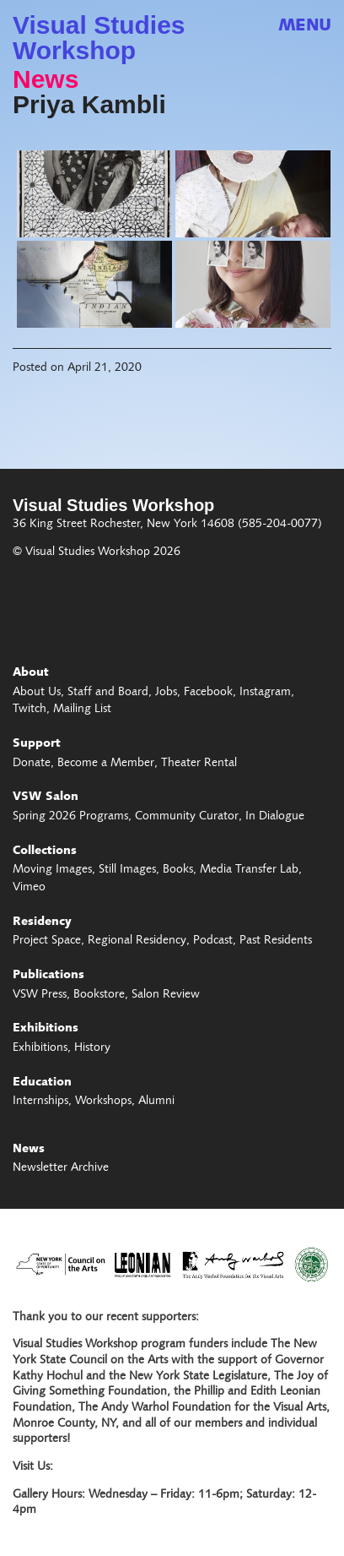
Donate (32, 764)
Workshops (103, 1101)
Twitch (29, 709)
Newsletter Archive (61, 1168)
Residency (42, 922)
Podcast (213, 941)
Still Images (127, 870)
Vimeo (29, 888)
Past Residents (275, 941)
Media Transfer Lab (249, 870)
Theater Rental (199, 764)
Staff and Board (107, 693)
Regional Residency (137, 941)
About (31, 673)
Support (37, 744)
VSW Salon (45, 797)
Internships (40, 1101)
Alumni (156, 1101)
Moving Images (52, 870)
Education (42, 1083)
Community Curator (187, 817)
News (45, 79)
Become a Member (105, 764)
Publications (48, 976)
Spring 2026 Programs (70, 817)
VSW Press (40, 995)
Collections (45, 851)
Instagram (265, 693)
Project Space (47, 941)
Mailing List (82, 709)
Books (178, 870)
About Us (37, 693)
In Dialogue (274, 817)
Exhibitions (45, 1029)
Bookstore (99, 995)
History (92, 1048)
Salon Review (166, 995)
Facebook (208, 693)
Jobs (166, 693)
